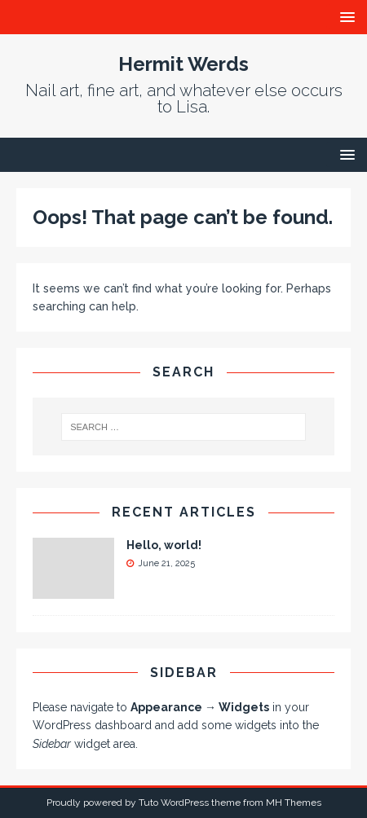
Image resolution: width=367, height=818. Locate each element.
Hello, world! (163, 545)
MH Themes (293, 802)
